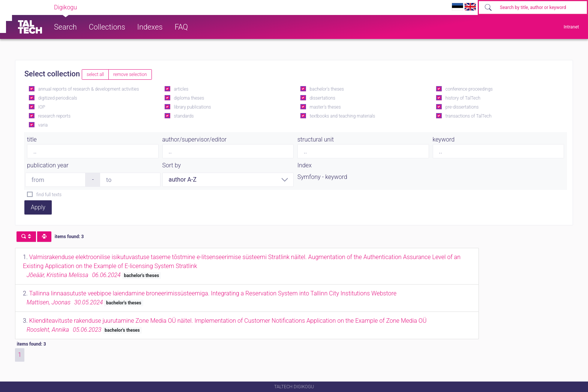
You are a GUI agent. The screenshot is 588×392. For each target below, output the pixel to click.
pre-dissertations (462, 107)
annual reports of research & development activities (88, 89)
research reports (54, 116)
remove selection (130, 74)
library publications (192, 107)
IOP (41, 107)
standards (184, 116)
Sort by (171, 165)
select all (95, 74)
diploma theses (189, 98)
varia (43, 125)
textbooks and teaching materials (342, 116)
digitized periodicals (57, 98)
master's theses (325, 107)
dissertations (322, 98)
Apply (38, 207)
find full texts (49, 194)
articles (181, 89)
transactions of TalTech (469, 116)
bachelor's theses (327, 89)
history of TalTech (463, 98)
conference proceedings (469, 89)
